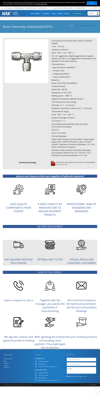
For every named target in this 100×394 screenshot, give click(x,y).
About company (36, 13)
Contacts (66, 13)
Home (71, 25)
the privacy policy (78, 376)
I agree (91, 3)
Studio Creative (92, 385)
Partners (59, 13)
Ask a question (77, 13)
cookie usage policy (41, 4)
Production (47, 13)
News (54, 13)
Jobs (5, 361)
